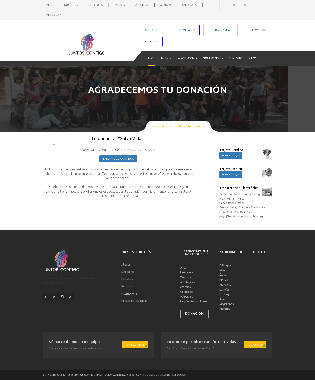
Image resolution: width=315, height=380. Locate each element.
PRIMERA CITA (187, 30)
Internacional (129, 293)
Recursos (127, 286)
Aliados (126, 264)
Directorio (96, 5)
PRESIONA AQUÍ (231, 155)
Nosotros (71, 5)
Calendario (190, 5)
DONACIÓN (151, 41)
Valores (119, 5)
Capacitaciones (187, 58)
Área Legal (142, 5)
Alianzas (166, 5)
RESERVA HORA (257, 30)
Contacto (235, 58)
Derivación (255, 58)
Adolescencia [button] (212, 58)
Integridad (53, 15)
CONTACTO (152, 30)
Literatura (127, 279)
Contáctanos (135, 344)
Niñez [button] (166, 58)
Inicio (50, 5)
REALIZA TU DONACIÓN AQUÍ (118, 158)
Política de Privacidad (134, 300)
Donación (194, 314)
